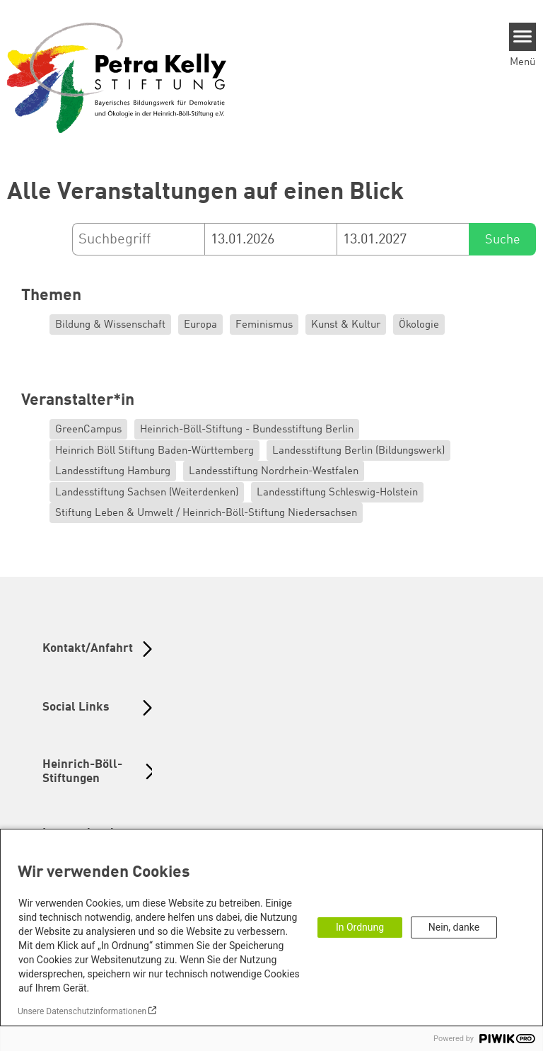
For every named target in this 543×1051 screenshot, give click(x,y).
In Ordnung (360, 927)
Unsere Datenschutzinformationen (82, 1011)
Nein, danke (453, 927)
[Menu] (523, 37)
